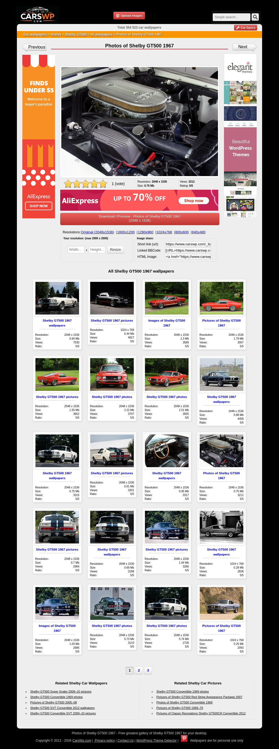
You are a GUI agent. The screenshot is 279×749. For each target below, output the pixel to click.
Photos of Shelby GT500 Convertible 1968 (184, 702)
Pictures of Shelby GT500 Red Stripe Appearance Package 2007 (199, 697)
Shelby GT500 (75, 34)
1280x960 (145, 232)
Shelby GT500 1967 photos (112, 396)
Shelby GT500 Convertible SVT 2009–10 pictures (63, 713)
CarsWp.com (81, 740)
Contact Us (125, 740)
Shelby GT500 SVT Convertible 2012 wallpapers (62, 707)
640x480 (198, 232)
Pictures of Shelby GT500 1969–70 (179, 707)
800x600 (182, 232)
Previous (36, 47)
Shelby (56, 34)
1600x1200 (126, 232)
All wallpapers (101, 34)
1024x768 (164, 232)
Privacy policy (104, 740)
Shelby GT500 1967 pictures (112, 320)
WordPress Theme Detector (156, 740)
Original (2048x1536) (97, 232)
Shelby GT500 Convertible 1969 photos (56, 697)
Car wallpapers (35, 34)
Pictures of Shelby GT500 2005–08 (53, 702)
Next (242, 46)
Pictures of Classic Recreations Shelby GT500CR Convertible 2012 (201, 713)
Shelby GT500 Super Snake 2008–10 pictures (60, 691)
